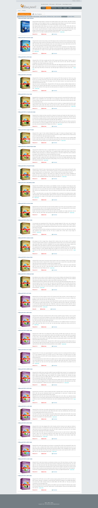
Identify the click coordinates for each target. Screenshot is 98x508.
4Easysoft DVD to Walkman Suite (26, 274)
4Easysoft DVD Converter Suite (26, 37)
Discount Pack (64, 16)
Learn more (62, 31)
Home (19, 10)
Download (55, 34)
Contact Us (78, 0)
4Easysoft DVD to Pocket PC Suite (26, 165)
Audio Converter (57, 16)
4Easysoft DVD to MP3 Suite (25, 475)
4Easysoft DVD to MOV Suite (25, 442)
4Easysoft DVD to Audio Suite (25, 458)
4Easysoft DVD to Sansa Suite (25, 257)
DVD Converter (36, 16)
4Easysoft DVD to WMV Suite (25, 330)
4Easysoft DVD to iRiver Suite (25, 220)
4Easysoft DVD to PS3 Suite (25, 74)
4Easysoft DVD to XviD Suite (25, 406)
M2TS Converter (58, 4)
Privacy (52, 502)
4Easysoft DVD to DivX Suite (25, 422)
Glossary (73, 0)
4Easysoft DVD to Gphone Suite (26, 237)
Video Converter (43, 16)
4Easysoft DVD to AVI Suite (25, 293)
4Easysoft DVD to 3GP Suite (25, 388)
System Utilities (71, 16)
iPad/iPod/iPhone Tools (21, 16)
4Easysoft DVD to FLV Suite (25, 349)
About (49, 502)
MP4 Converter (52, 4)
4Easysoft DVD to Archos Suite (26, 203)
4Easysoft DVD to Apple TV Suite (26, 129)
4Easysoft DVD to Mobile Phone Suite (27, 146)
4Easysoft (28, 6)
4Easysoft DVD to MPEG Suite (25, 369)
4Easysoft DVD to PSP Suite (25, 57)
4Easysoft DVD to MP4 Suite (25, 312)
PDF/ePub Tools (50, 16)
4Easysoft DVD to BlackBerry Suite (27, 182)
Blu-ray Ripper (30, 16)
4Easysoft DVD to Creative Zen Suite (27, 112)
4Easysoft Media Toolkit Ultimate (26, 18)
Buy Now (44, 34)
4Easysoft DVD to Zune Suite (25, 94)
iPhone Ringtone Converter (67, 4)
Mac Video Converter (44, 4)
